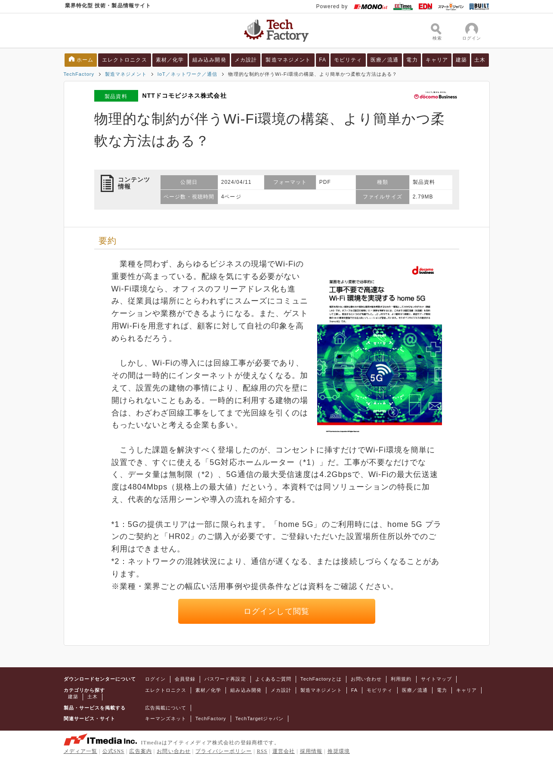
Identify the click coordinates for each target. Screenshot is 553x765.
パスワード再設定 (225, 678)
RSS (262, 751)
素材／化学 (170, 60)
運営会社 (283, 751)
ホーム (85, 60)
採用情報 (311, 751)
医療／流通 (385, 60)
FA (322, 60)
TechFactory (79, 74)
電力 (411, 60)
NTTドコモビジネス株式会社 (184, 95)
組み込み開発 (209, 60)
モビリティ (348, 60)
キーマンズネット (166, 718)
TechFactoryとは (321, 678)
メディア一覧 (80, 751)
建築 (461, 60)
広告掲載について (166, 707)
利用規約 (401, 678)
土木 (479, 60)
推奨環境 (338, 751)
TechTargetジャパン (259, 718)
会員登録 (185, 678)
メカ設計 (246, 60)
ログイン (155, 678)
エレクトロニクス (124, 60)
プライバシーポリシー (223, 751)
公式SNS (113, 751)
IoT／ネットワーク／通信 (188, 74)
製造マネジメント (288, 60)
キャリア (437, 60)
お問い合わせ (366, 678)
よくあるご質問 (273, 678)
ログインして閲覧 (276, 611)
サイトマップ (436, 678)
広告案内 (140, 751)
